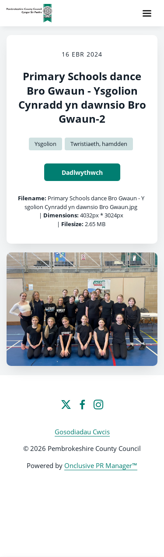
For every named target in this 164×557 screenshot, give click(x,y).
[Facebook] (82, 404)
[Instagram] (98, 404)
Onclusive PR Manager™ (100, 465)
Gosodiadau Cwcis (82, 431)
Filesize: (72, 224)
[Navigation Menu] (147, 13)
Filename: (32, 198)
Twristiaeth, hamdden (98, 144)
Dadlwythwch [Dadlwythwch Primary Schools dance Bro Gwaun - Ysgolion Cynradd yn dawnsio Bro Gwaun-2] (82, 172)
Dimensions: (61, 215)
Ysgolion (45, 144)
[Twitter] (66, 404)
